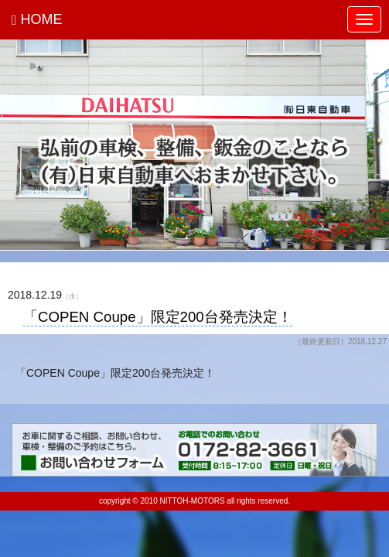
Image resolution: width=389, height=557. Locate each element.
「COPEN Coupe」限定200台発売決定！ (157, 317)
